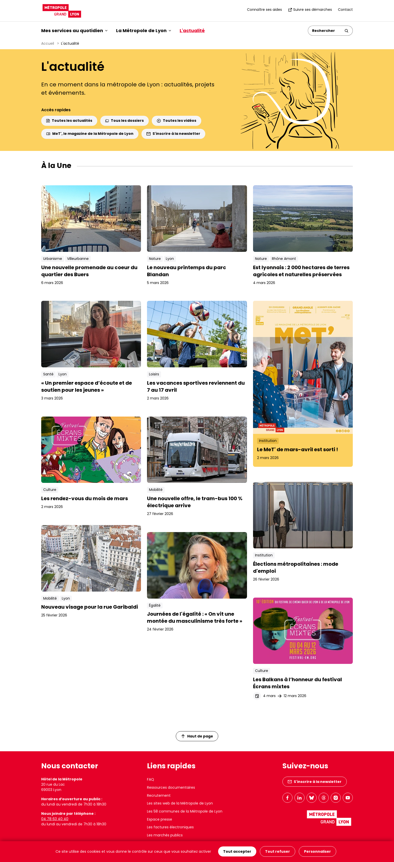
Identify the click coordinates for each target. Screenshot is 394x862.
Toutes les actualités (69, 120)
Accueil (47, 43)
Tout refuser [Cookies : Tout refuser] (277, 851)
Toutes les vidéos (176, 120)
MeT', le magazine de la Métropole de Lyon (89, 133)
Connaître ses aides (264, 9)
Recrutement (159, 795)
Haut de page (197, 736)
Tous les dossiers (124, 120)
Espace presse (159, 819)
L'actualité (192, 30)
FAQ (150, 779)
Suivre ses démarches (310, 9)
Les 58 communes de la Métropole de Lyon (184, 811)
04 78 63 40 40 (54, 818)
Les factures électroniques (170, 827)
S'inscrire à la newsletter (173, 133)
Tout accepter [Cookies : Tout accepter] (237, 851)
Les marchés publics (165, 835)
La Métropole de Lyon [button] (143, 30)
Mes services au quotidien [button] (74, 30)
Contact (345, 9)
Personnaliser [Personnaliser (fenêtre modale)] (317, 851)
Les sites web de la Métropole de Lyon (180, 803)
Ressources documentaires (171, 787)
